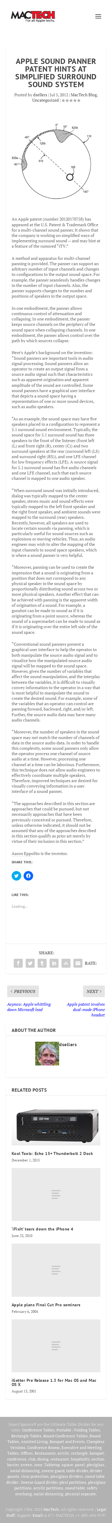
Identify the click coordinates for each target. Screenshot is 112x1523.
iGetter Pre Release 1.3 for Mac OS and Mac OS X (54, 1382)
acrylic (63, 1453)
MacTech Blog (84, 95)
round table (75, 1488)
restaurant (59, 1459)
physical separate (80, 1494)
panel (80, 1464)
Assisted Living (34, 1441)
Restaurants (45, 1453)
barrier (13, 1464)
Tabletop (52, 1464)
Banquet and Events (67, 1441)
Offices (27, 1453)
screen (26, 1464)
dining (43, 1459)
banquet (97, 1453)
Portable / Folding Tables (78, 1430)
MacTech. (51, 1509)
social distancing (25, 1470)
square (67, 1464)
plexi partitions (72, 1482)
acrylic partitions (48, 1488)
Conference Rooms (43, 1447)
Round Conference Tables (65, 1436)
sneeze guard (53, 1470)
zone (38, 1464)
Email (38, 1515)
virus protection (35, 1476)
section (97, 1459)
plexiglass (95, 1464)
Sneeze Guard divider (39, 1482)
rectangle (79, 1453)
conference (17, 1459)
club (32, 1459)
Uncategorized (45, 100)
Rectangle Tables (26, 1436)
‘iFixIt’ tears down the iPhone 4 (42, 1229)
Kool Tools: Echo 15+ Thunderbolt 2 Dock (52, 1153)
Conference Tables (38, 1430)
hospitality (80, 1459)
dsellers (40, 95)
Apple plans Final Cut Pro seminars (46, 1304)
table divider (77, 1470)
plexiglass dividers (66, 1476)
